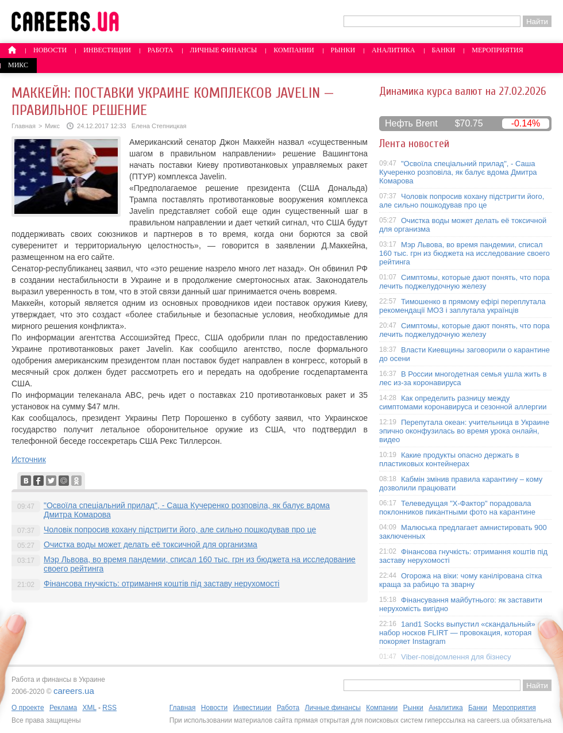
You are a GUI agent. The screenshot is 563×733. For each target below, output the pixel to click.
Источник (28, 459)
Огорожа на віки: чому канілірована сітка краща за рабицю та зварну (460, 580)
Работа (160, 50)
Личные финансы (223, 50)
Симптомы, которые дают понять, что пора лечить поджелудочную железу (464, 281)
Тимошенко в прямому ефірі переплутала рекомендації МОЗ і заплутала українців (462, 305)
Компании (293, 50)
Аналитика (393, 50)
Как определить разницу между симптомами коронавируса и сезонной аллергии (463, 402)
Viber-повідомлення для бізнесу (456, 657)
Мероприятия (497, 50)
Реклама (63, 708)
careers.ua (73, 691)
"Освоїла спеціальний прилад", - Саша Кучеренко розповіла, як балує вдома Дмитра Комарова (458, 172)
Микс (18, 65)
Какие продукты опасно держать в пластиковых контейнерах (449, 459)
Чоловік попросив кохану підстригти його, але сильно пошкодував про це (180, 529)
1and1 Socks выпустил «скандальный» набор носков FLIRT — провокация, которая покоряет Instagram (457, 633)
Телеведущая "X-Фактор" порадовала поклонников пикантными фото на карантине (457, 507)
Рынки (343, 50)
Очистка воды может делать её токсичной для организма (150, 544)
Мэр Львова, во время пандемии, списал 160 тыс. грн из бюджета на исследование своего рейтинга (464, 253)
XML (89, 708)
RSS (109, 708)
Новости (50, 50)
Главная (23, 125)
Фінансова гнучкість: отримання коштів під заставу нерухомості (161, 583)
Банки (444, 50)
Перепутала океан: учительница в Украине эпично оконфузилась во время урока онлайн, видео (464, 431)
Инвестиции (107, 50)
